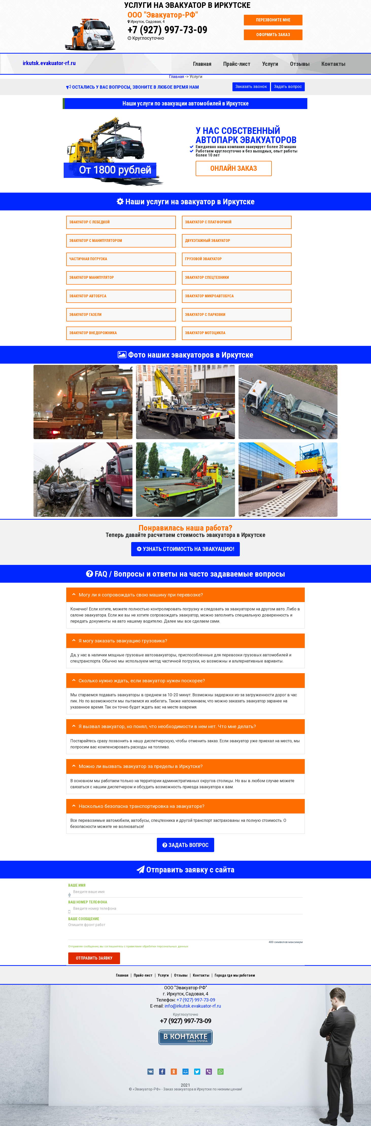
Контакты (333, 63)
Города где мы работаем (235, 974)
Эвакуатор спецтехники (207, 277)
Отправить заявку (94, 957)
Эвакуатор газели (85, 314)
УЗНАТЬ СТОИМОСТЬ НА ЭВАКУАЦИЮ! (185, 549)
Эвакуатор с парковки (205, 314)
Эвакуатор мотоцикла (205, 333)
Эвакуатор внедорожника (93, 333)
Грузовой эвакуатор (203, 259)
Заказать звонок (251, 86)
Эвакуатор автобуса (87, 296)
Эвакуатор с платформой (208, 222)
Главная (202, 63)
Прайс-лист (236, 63)
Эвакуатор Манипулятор (91, 277)
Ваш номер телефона (87, 901)
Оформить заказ (273, 34)
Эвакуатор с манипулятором (95, 240)
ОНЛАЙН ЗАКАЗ (233, 168)
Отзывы (300, 63)
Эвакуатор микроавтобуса (209, 296)
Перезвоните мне (273, 20)
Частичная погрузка (88, 259)
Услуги (270, 63)
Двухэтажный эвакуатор (207, 240)
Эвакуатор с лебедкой (89, 222)
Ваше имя (77, 884)
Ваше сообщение (83, 918)
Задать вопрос (288, 86)
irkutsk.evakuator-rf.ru (49, 63)
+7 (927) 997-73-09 (167, 30)
